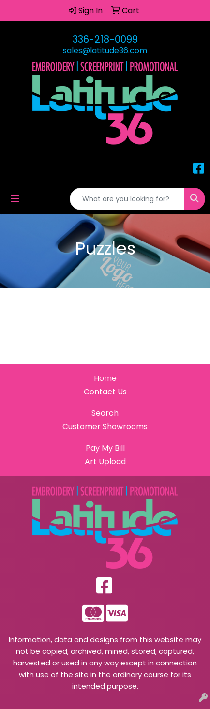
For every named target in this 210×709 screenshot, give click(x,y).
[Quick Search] (127, 199)
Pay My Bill (105, 447)
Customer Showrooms (105, 426)
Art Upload (105, 461)
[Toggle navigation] (15, 199)
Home (105, 378)
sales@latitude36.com (105, 50)
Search (105, 413)
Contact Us (105, 391)
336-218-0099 (105, 39)
